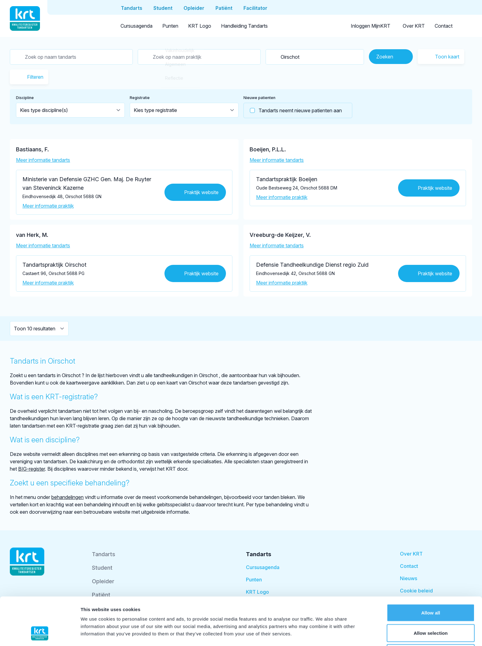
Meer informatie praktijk (48, 206)
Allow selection (431, 590)
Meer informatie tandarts (43, 160)
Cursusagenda (136, 26)
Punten (170, 26)
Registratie (140, 97)
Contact (443, 26)
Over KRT (414, 26)
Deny (430, 610)
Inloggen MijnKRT (370, 26)
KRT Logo (199, 26)
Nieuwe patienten (259, 97)
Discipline (25, 97)
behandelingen (67, 497)
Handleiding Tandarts (244, 26)
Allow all (430, 570)
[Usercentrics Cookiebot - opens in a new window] (40, 634)
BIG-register (31, 469)
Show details (322, 633)
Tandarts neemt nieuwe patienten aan (293, 110)
